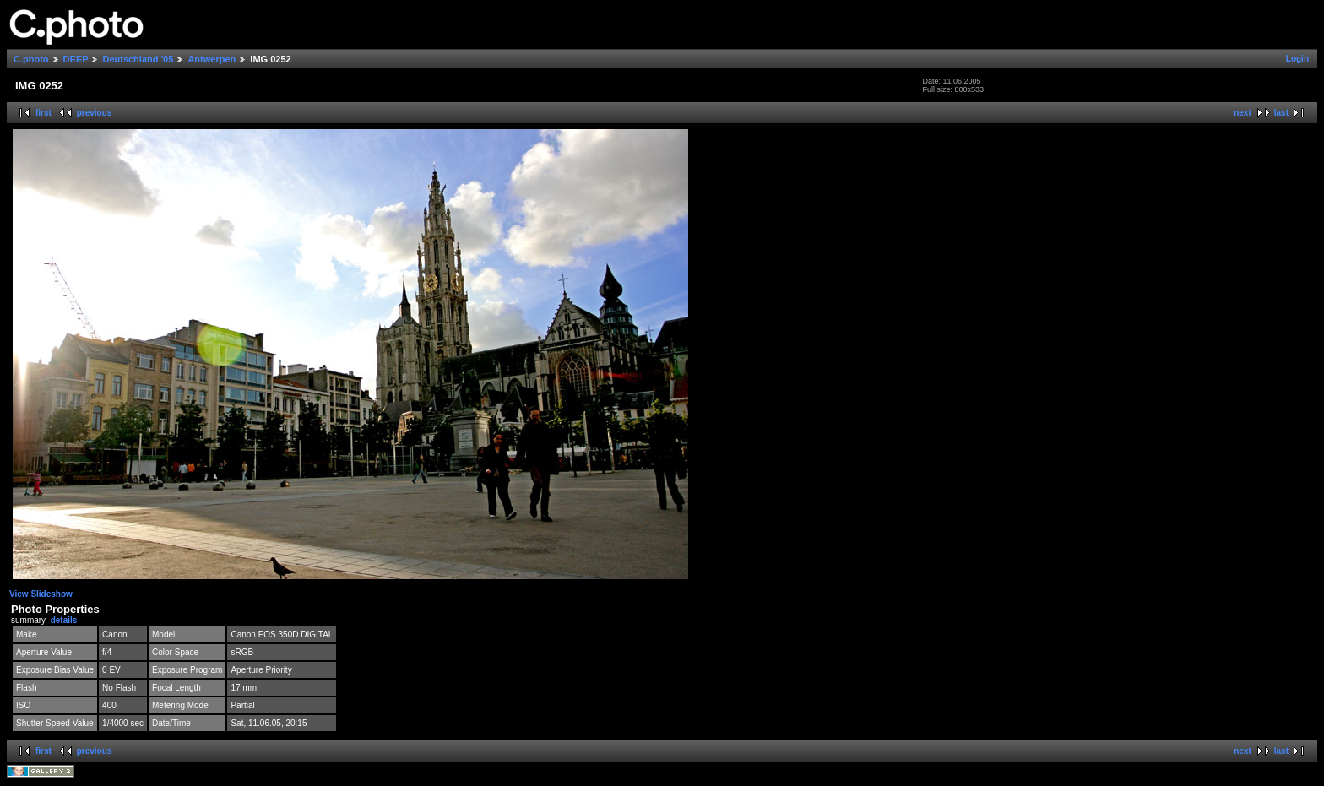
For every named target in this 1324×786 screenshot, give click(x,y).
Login (1297, 58)
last (1281, 112)
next (1242, 112)
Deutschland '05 (137, 59)
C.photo (31, 59)
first (43, 112)
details (64, 620)
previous (94, 112)
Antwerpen (211, 59)
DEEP (76, 59)
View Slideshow (41, 594)
